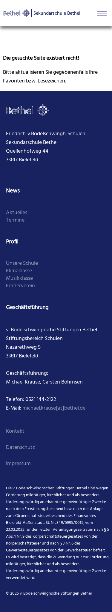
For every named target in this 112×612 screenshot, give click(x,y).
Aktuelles (16, 212)
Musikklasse (19, 278)
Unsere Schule (22, 263)
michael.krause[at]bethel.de (53, 408)
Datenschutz (20, 447)
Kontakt (15, 431)
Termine (15, 220)
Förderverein (20, 286)
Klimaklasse (19, 271)
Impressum (18, 463)
